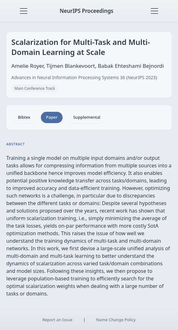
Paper (51, 117)
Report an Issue (57, 319)
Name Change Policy (116, 319)
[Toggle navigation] (23, 11)
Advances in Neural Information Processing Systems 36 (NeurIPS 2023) (84, 77)
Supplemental (86, 117)
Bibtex (24, 117)
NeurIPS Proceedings (87, 10)
